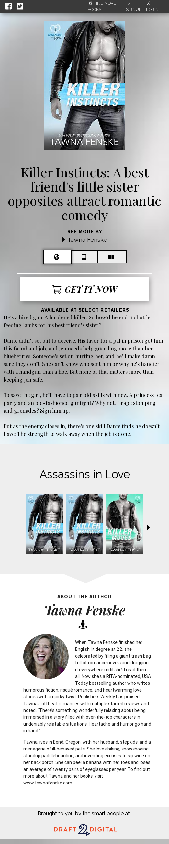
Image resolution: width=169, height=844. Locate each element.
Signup (133, 6)
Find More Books (102, 6)
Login (152, 6)
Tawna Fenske (87, 239)
